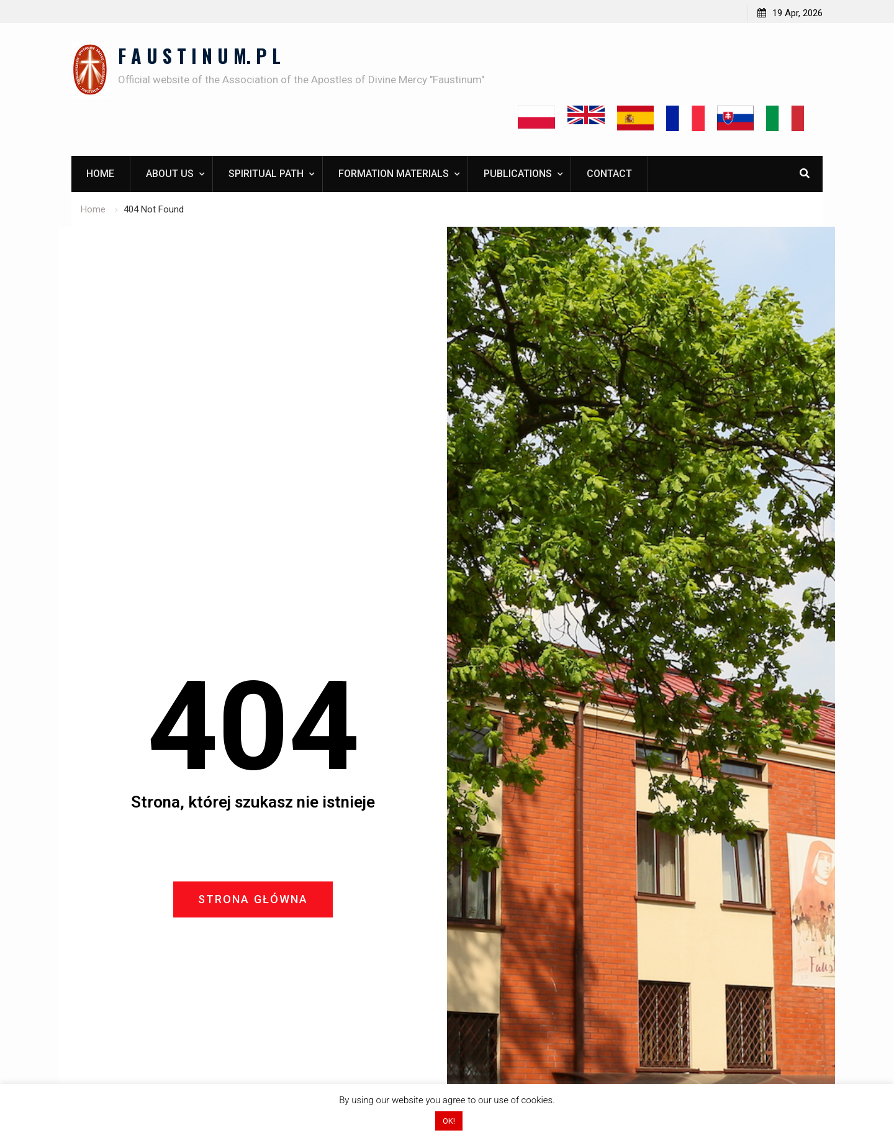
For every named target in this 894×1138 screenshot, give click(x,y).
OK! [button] (449, 1121)
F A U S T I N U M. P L (199, 56)
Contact (609, 174)
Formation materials (393, 174)
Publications (518, 174)
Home (100, 174)
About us (170, 174)
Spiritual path (266, 174)
